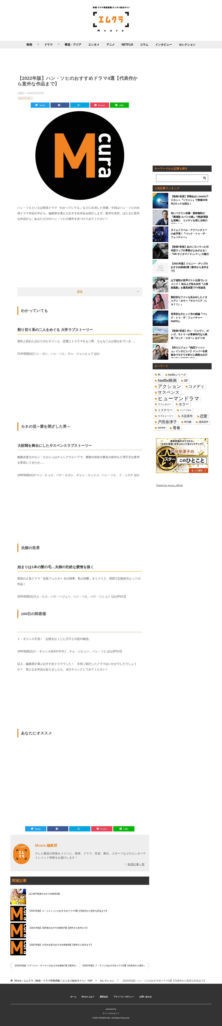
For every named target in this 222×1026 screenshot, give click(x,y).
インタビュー (163, 44)
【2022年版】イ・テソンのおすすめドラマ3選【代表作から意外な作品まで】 (115, 965)
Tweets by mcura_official (169, 485)
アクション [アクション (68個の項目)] (169, 386)
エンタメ (93, 44)
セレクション (187, 44)
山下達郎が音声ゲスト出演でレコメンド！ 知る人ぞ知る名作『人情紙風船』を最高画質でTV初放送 (189, 284)
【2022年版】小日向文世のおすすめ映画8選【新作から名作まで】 (61, 945)
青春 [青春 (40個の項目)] (176, 428)
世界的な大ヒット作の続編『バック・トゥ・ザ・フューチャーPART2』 (189, 318)
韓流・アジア (73, 44)
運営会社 (104, 997)
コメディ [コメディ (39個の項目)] (196, 386)
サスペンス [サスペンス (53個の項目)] (169, 392)
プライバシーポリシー (123, 997)
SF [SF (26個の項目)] (186, 380)
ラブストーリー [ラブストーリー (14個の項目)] (166, 416)
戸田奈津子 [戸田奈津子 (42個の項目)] (167, 422)
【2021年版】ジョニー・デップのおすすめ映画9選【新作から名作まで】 (190, 267)
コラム (144, 44)
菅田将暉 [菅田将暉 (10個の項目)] (161, 428)
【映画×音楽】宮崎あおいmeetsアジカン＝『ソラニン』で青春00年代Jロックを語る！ (189, 200)
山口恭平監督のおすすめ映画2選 (44, 894)
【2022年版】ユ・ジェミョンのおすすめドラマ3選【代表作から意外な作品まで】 (68, 911)
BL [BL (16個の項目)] (159, 374)
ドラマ (48, 44)
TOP (53, 980)
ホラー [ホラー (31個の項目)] (184, 404)
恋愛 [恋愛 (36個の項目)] (203, 416)
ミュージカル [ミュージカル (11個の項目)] (185, 410)
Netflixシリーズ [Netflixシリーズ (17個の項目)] (177, 374)
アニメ (110, 44)
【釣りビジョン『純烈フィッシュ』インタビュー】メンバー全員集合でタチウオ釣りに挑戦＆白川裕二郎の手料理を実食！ (189, 352)
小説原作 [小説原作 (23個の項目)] (187, 416)
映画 (29, 44)
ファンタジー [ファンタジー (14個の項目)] (164, 404)
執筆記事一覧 (136, 864)
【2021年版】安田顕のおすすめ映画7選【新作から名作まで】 (58, 928)
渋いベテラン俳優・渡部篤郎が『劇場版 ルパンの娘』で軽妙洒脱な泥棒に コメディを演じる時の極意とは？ (189, 218)
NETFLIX (127, 44)
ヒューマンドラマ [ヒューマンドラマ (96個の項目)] (178, 398)
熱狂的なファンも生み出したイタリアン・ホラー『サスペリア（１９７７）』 (189, 301)
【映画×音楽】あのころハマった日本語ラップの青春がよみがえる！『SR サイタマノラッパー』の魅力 (190, 250)
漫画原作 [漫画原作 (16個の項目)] (203, 421)
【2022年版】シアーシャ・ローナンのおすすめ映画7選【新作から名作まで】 (47, 965)
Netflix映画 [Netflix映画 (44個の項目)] (167, 380)
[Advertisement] (79, 61)
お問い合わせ (145, 997)
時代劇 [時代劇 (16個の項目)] (187, 421)
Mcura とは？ (88, 997)
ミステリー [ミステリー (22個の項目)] (165, 410)
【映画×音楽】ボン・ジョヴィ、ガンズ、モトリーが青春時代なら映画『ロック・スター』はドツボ (190, 334)
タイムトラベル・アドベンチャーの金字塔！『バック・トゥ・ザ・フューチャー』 (189, 234)
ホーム (73, 997)
